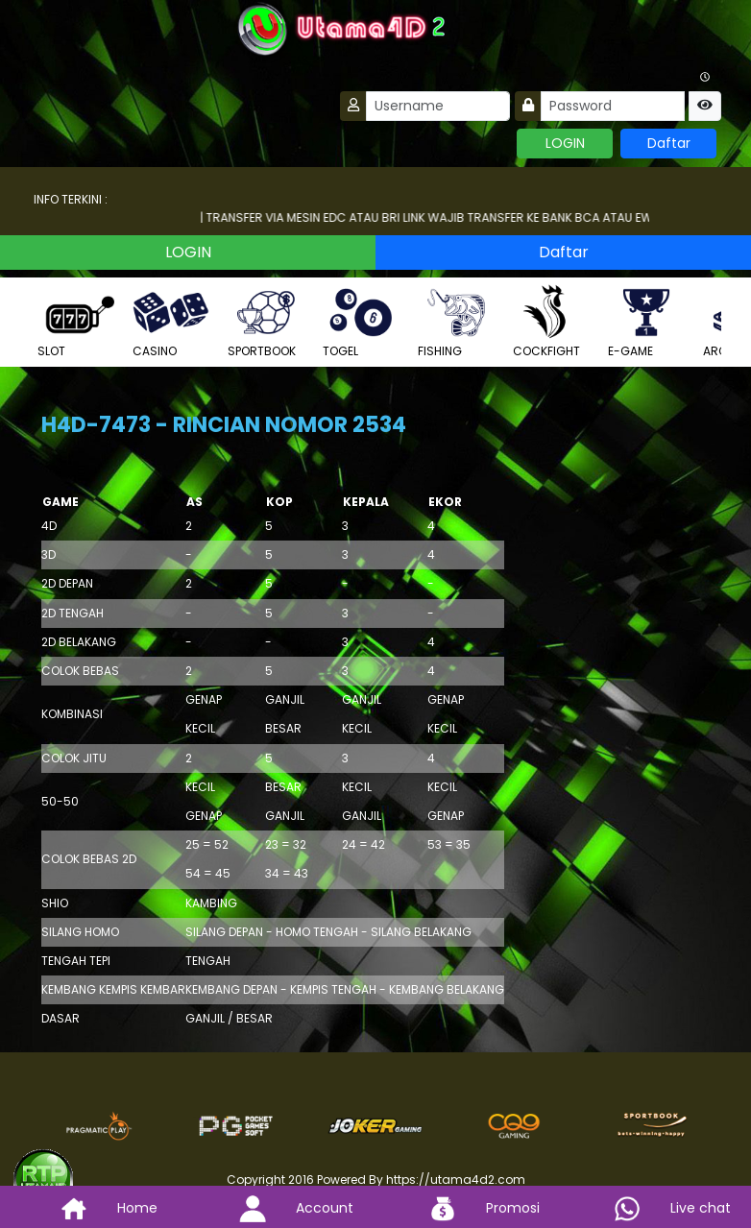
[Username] (438, 106)
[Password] (613, 106)
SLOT (75, 321)
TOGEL (361, 321)
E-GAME (646, 321)
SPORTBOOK (266, 321)
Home (94, 1207)
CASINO (171, 321)
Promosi (470, 1207)
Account (281, 1207)
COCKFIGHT (551, 321)
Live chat (657, 1207)
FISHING (456, 321)
